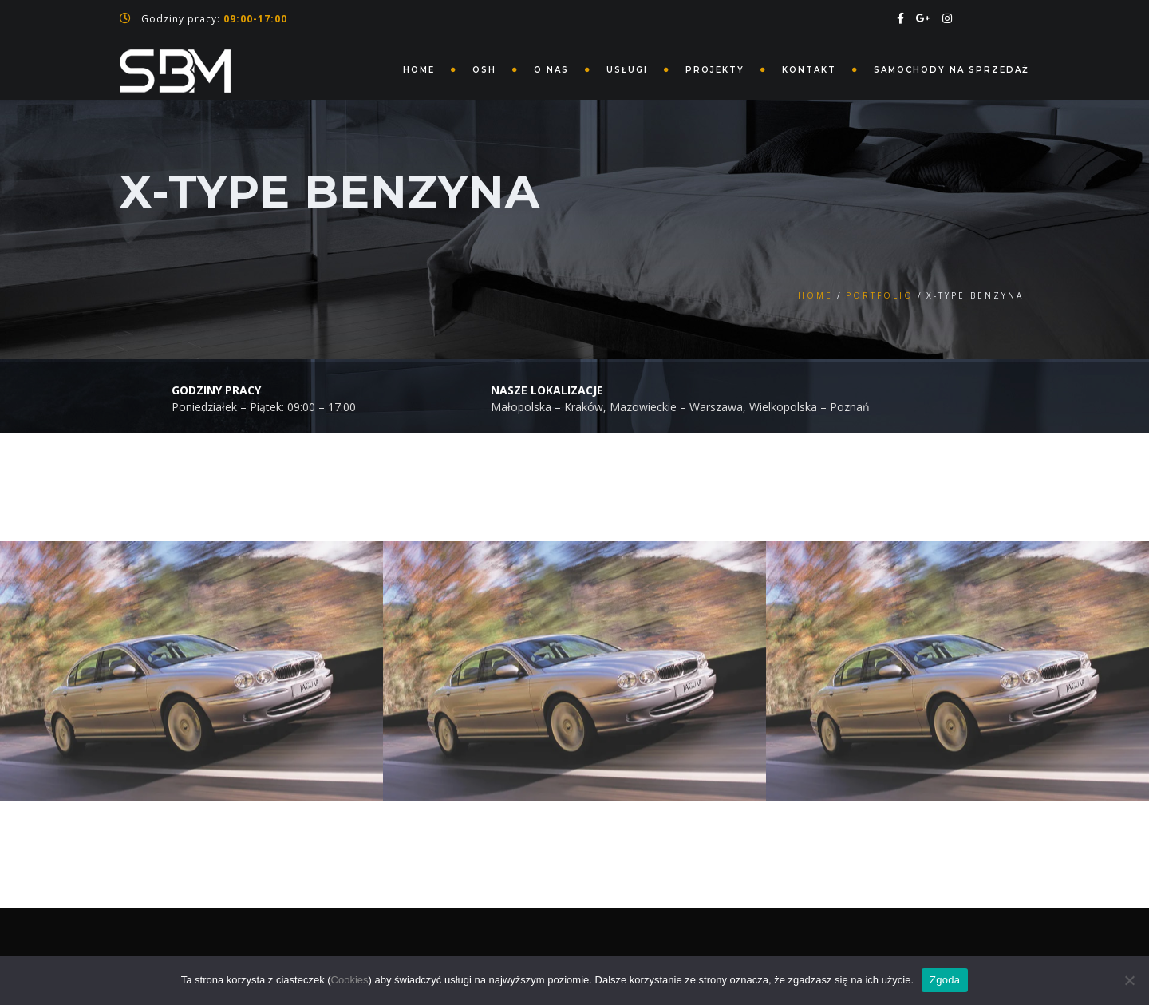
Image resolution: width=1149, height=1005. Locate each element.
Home (419, 70)
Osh (484, 70)
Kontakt (809, 70)
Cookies (350, 980)
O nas (551, 70)
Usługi (627, 70)
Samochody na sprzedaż (951, 70)
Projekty (714, 70)
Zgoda (945, 980)
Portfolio (880, 295)
